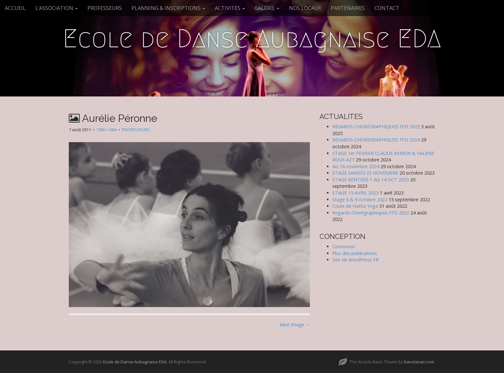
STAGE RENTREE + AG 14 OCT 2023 (370, 180)
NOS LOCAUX (305, 8)
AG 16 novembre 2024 (355, 166)
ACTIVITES (230, 8)
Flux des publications (354, 253)
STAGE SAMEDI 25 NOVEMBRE (365, 173)
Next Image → (295, 325)
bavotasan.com (419, 362)
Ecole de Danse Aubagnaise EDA (252, 38)
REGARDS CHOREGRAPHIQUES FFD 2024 (376, 140)
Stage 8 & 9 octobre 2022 (359, 199)
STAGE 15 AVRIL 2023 (355, 193)
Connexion (343, 246)
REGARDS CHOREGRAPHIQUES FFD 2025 (376, 126)
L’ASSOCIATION (56, 8)
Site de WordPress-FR (355, 260)
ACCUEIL (15, 8)
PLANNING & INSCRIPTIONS (168, 8)
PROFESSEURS (104, 8)
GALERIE (267, 8)
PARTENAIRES (348, 8)
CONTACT (386, 8)
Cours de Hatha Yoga (355, 206)
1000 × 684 (106, 129)
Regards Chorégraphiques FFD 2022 (370, 213)
